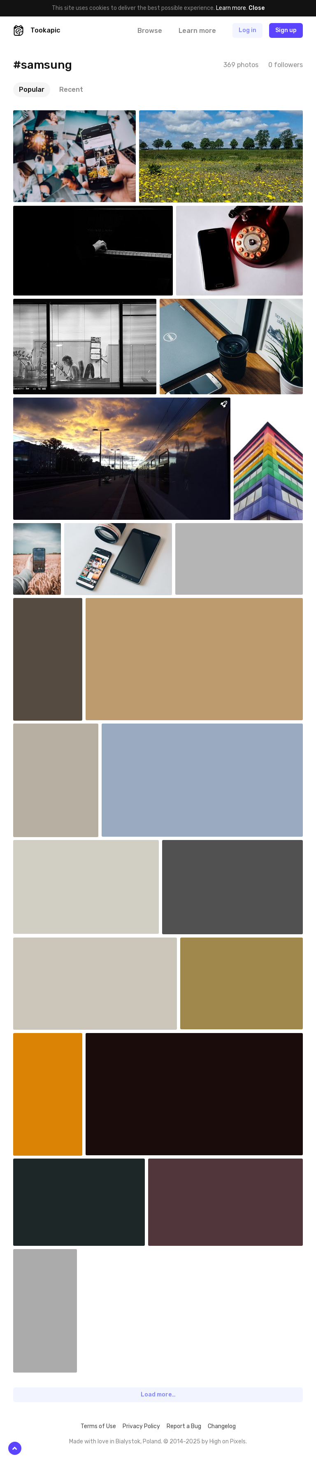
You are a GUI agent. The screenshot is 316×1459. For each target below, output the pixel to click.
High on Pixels (227, 1441)
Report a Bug (184, 1426)
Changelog (222, 1426)
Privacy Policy (141, 1426)
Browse (149, 31)
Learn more (231, 8)
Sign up (286, 30)
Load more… (158, 1394)
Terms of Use (98, 1426)
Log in (247, 30)
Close (257, 8)
